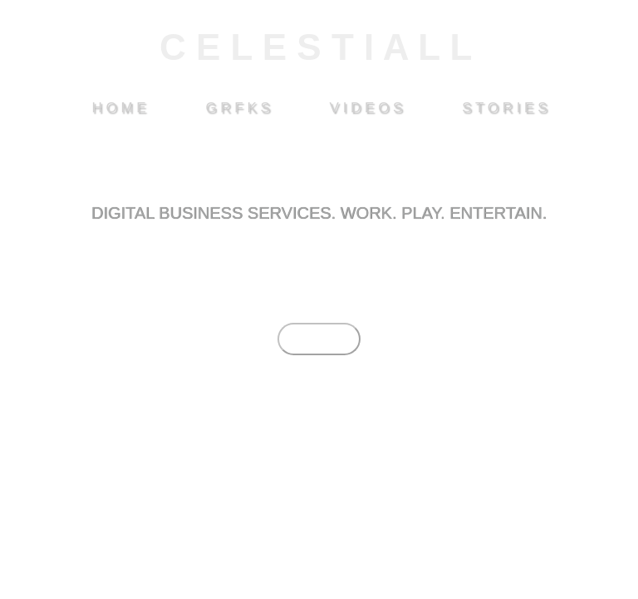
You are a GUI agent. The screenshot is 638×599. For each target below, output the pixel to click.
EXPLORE (318, 339)
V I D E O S (366, 108)
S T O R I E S (504, 108)
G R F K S (237, 108)
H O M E (118, 108)
